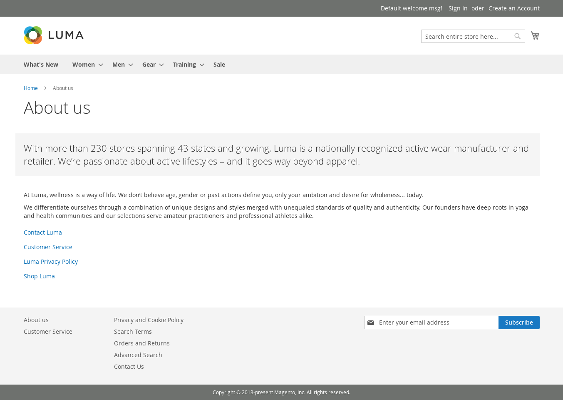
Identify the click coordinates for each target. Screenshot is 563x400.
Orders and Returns (142, 343)
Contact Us (129, 366)
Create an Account (514, 8)
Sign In (458, 8)
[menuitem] (41, 64)
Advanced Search (138, 355)
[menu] (281, 64)
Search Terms (133, 331)
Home (31, 88)
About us (36, 320)
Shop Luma (39, 276)
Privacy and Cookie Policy (149, 320)
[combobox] (473, 36)
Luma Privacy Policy (51, 261)
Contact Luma (43, 232)
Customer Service (48, 247)
